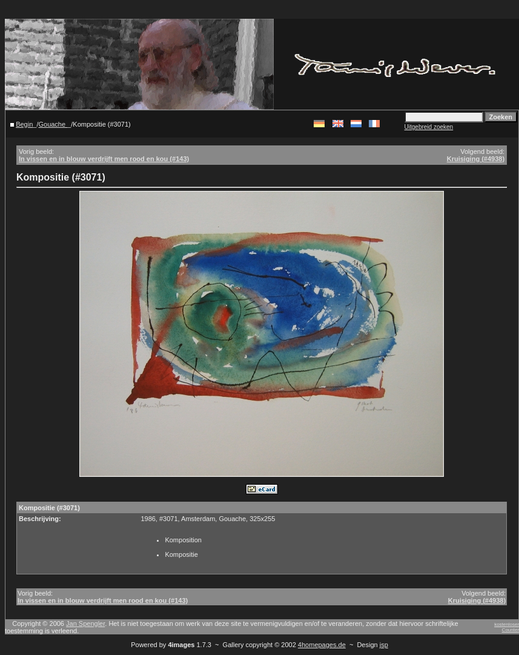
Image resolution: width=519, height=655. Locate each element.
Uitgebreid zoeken (429, 127)
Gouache (52, 124)
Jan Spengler (85, 623)
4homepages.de (322, 644)
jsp (384, 644)
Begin (24, 124)
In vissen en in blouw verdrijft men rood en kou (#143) (104, 158)
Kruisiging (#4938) (475, 158)
